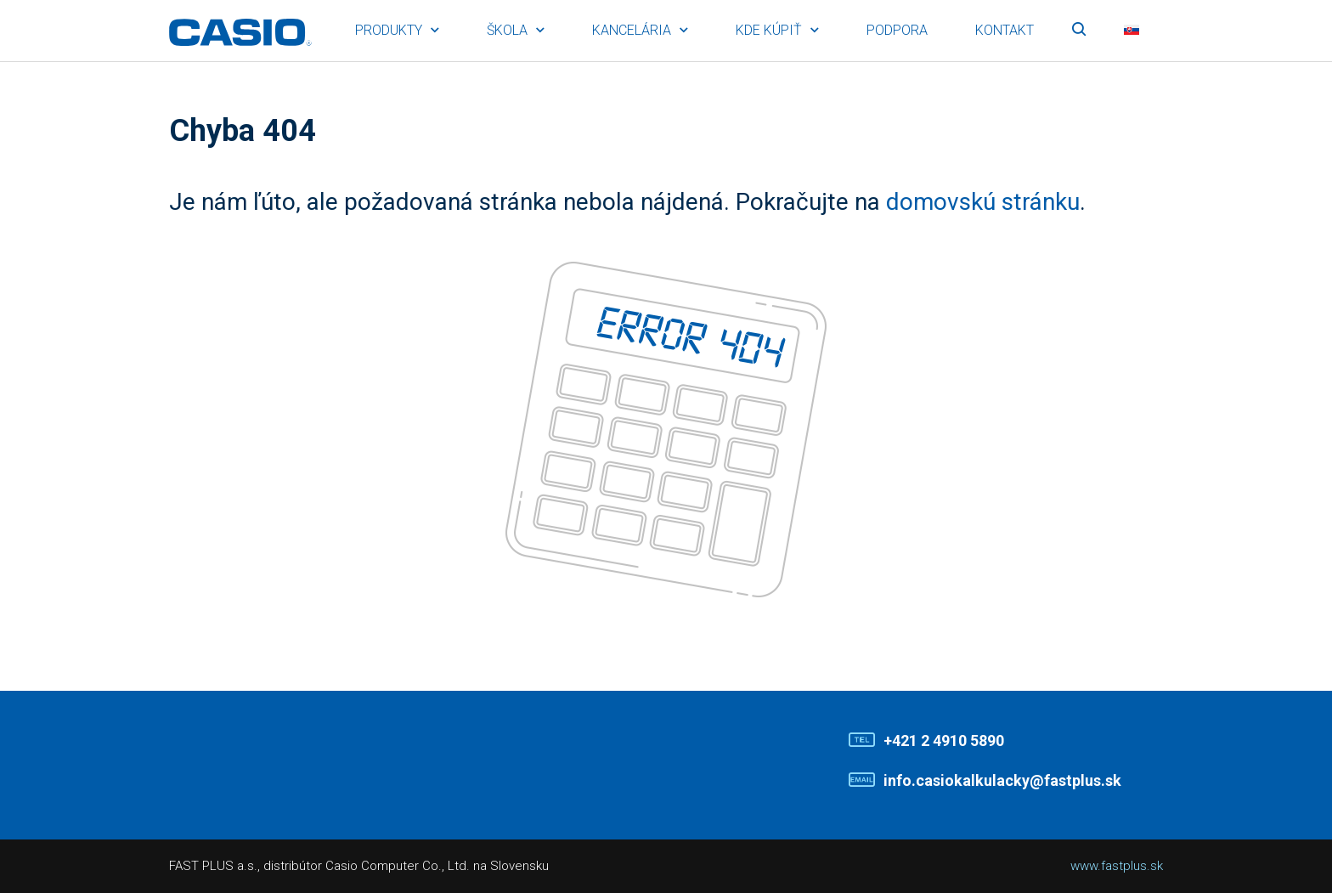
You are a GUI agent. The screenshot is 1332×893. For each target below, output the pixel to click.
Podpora (897, 30)
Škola (507, 30)
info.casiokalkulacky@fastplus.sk (1002, 780)
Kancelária (631, 30)
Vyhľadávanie (1079, 30)
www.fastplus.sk (1116, 865)
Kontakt (1004, 30)
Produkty (388, 30)
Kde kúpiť (769, 30)
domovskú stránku (983, 202)
